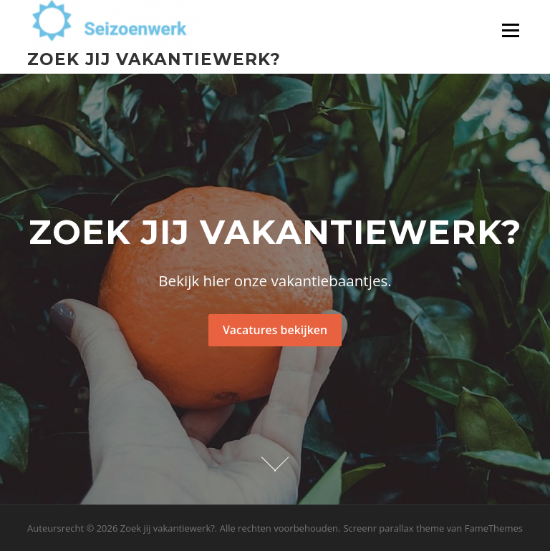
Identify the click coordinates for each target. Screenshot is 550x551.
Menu (510, 30)
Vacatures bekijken (275, 330)
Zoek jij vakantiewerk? (154, 59)
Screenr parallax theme (393, 528)
